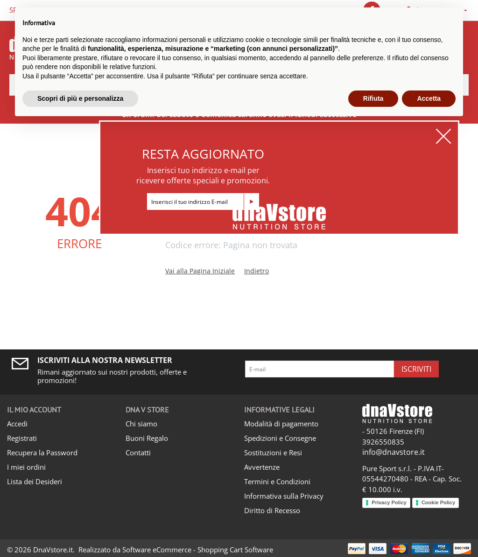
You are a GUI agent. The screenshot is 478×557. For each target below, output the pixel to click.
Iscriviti (416, 369)
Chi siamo (141, 423)
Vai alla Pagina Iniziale (200, 270)
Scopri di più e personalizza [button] (80, 98)
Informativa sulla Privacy (283, 496)
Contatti (138, 452)
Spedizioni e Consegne (280, 438)
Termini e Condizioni (277, 481)
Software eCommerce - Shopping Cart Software (197, 549)
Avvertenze (262, 467)
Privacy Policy (389, 502)
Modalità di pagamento (281, 423)
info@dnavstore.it (393, 452)
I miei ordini (26, 467)
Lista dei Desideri (34, 481)
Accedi (17, 423)
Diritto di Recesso (272, 510)
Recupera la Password (42, 452)
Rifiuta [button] (373, 98)
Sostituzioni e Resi (273, 452)
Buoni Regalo (147, 438)
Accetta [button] (429, 98)
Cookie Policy (438, 502)
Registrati (22, 438)
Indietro (256, 270)
